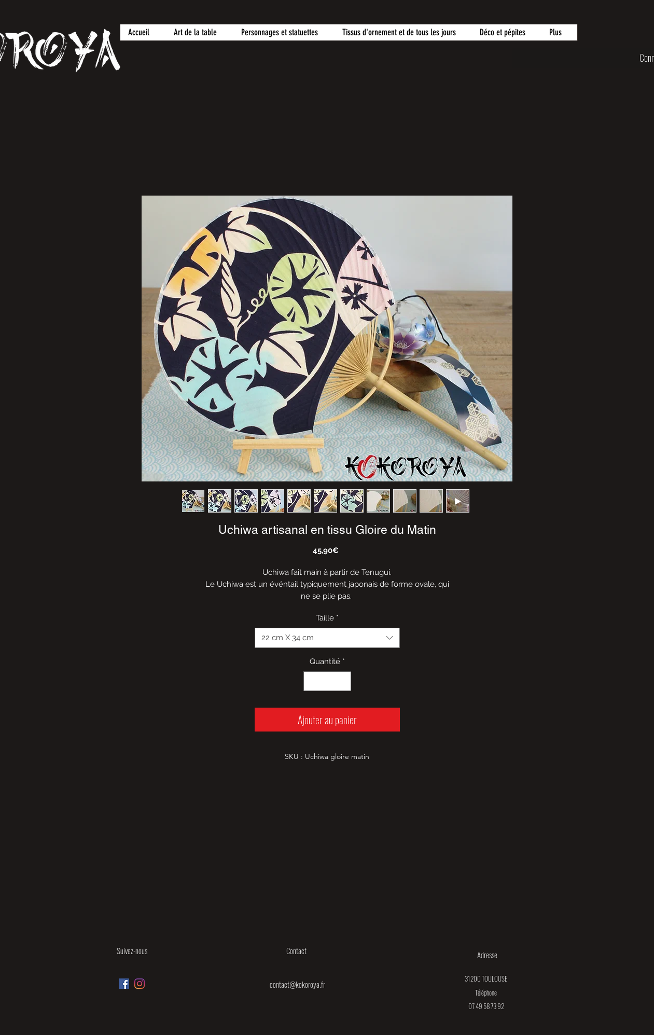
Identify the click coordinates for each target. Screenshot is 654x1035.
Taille (327, 618)
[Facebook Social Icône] (124, 983)
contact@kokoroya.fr (297, 984)
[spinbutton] (327, 681)
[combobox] (327, 638)
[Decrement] (312, 681)
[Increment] (343, 681)
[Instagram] (139, 983)
